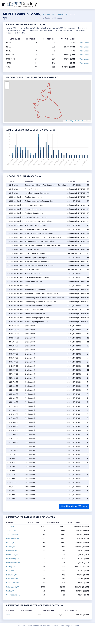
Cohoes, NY (10, 543)
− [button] (7, 87)
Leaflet (66, 121)
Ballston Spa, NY (12, 539)
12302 (8, 615)
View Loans (84, 43)
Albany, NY (10, 527)
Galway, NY (10, 567)
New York (50, 14)
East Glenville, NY (13, 563)
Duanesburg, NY (12, 559)
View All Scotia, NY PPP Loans (74, 506)
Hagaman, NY (11, 571)
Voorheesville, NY (13, 595)
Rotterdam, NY (12, 579)
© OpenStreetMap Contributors (80, 121)
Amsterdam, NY (12, 535)
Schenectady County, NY (66, 14)
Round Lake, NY (12, 583)
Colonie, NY (10, 547)
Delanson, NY (11, 551)
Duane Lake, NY (12, 555)
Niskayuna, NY (11, 575)
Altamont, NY (11, 530)
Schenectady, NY (12, 587)
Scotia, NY (10, 591)
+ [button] (7, 83)
